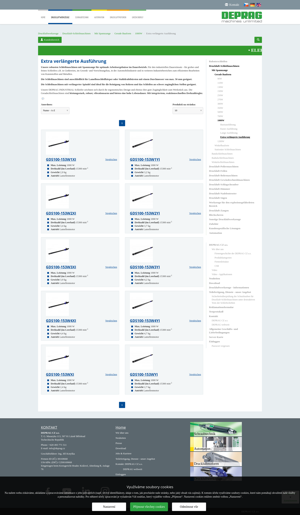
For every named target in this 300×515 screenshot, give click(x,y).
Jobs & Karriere (123, 453)
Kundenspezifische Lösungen (224, 228)
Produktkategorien (223, 257)
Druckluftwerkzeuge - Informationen (229, 287)
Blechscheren (216, 214)
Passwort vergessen (221, 346)
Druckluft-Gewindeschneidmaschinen (229, 179)
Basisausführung (228, 124)
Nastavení (109, 506)
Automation (99, 15)
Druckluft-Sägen (218, 197)
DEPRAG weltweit (220, 324)
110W (220, 83)
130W (220, 87)
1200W (221, 141)
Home (43, 15)
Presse (119, 443)
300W (220, 103)
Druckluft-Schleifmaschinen (76, 33)
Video (214, 270)
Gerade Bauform (122, 33)
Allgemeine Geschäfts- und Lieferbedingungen (223, 331)
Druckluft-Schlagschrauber (224, 184)
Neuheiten (214, 278)
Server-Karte (216, 337)
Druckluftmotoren (118, 15)
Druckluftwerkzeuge (60, 20)
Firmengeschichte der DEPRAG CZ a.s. (233, 253)
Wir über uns (218, 249)
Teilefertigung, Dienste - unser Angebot (230, 292)
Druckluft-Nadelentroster (223, 193)
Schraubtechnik (81, 15)
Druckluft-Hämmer (219, 188)
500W (220, 112)
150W (220, 91)
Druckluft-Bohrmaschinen (223, 175)
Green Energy (137, 15)
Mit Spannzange (102, 33)
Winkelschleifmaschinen (223, 162)
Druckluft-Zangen (219, 210)
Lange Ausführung (229, 133)
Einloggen (214, 341)
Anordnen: (47, 104)
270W (220, 99)
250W (220, 95)
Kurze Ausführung (228, 129)
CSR (217, 266)
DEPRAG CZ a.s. (218, 244)
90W (220, 78)
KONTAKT (49, 427)
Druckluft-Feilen (218, 170)
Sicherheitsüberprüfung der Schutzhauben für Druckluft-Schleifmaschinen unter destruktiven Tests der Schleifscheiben (233, 299)
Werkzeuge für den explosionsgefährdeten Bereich (231, 204)
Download (214, 283)
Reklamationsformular (221, 307)
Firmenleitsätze (222, 261)
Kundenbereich (50, 39)
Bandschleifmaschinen (222, 153)
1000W (138, 33)
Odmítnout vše (189, 506)
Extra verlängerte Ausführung (235, 137)
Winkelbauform (222, 145)
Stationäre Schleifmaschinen (228, 149)
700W (220, 116)
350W (220, 108)
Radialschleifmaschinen (223, 158)
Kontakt (213, 316)
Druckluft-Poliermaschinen (224, 166)
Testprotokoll (216, 311)
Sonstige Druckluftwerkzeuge (225, 219)
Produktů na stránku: (184, 104)
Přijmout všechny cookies (149, 506)
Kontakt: (120, 464)
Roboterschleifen (218, 61)
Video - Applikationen (222, 274)
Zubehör (213, 223)
